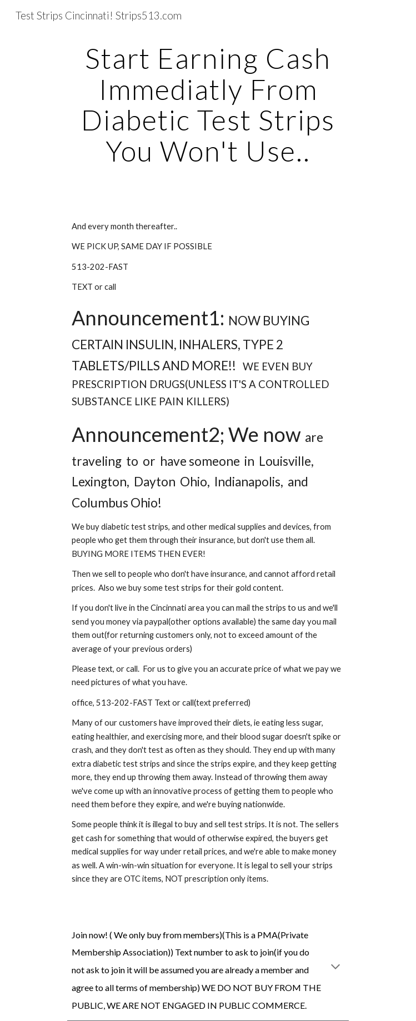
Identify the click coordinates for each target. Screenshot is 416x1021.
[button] (335, 967)
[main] (208, 104)
